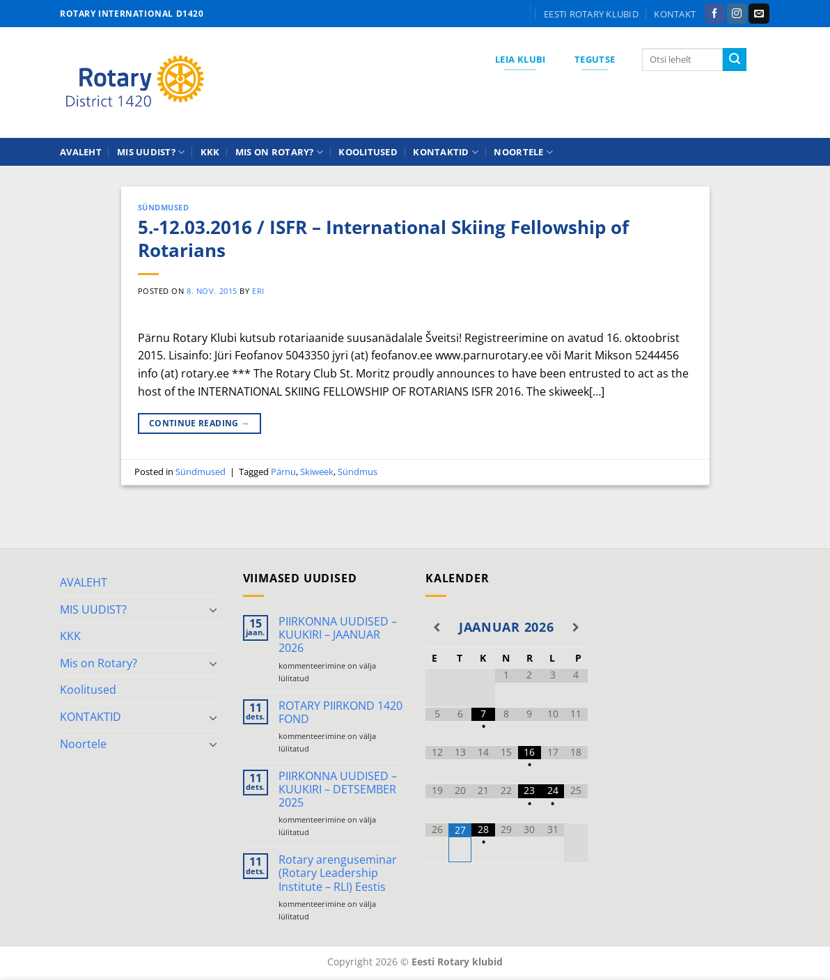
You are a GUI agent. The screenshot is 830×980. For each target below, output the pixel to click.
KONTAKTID (445, 152)
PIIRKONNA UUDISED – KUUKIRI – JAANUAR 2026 (338, 635)
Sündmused (163, 207)
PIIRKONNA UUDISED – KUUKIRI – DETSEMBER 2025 (338, 790)
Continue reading (199, 423)
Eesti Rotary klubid (591, 14)
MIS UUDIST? (151, 152)
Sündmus (357, 471)
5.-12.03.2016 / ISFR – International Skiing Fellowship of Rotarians (383, 239)
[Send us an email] (759, 13)
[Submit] (734, 60)
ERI (258, 291)
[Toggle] (213, 609)
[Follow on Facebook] (715, 13)
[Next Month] (575, 627)
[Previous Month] (436, 627)
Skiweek (317, 471)
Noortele (523, 152)
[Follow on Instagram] (737, 13)
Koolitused (368, 152)
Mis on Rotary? (279, 152)
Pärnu (283, 471)
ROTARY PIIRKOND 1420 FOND (340, 712)
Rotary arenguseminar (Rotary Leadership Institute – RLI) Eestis (338, 873)
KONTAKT (675, 14)
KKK (210, 152)
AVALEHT (81, 152)
